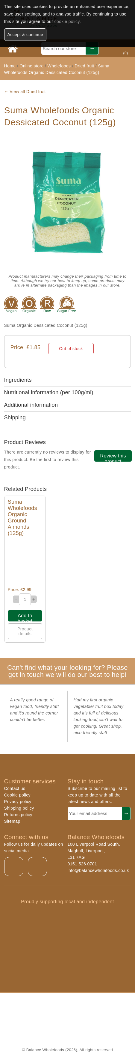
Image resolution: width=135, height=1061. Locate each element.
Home (10, 66)
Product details (25, 631)
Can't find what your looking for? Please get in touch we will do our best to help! (67, 671)
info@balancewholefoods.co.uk (98, 870)
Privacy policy (17, 801)
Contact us (14, 788)
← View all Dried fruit (25, 91)
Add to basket (25, 617)
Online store (32, 66)
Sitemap (12, 821)
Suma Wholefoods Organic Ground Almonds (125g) (22, 517)
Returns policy (18, 814)
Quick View (25, 562)
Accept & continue (25, 34)
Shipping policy (19, 808)
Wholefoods (59, 66)
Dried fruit (84, 66)
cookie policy (67, 21)
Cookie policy (17, 795)
